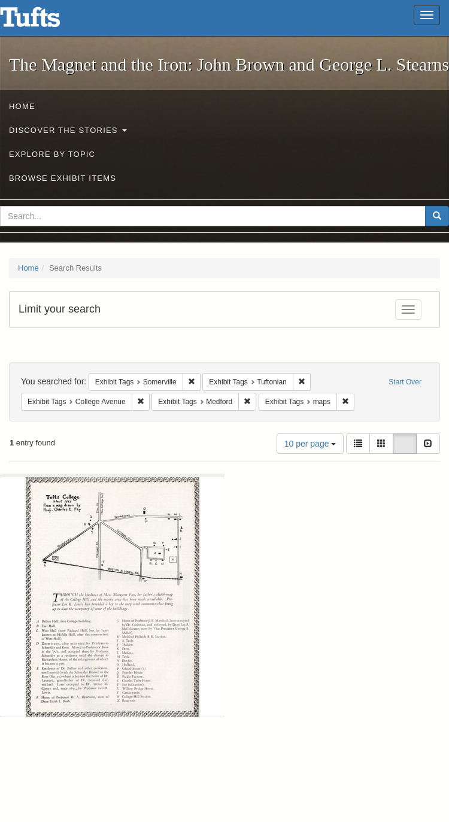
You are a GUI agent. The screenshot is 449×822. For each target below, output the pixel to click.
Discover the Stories (68, 130)
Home (22, 106)
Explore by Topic (52, 154)
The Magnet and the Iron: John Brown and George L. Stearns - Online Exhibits (45, 21)
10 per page (310, 443)
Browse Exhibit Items (62, 178)
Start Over (405, 382)
